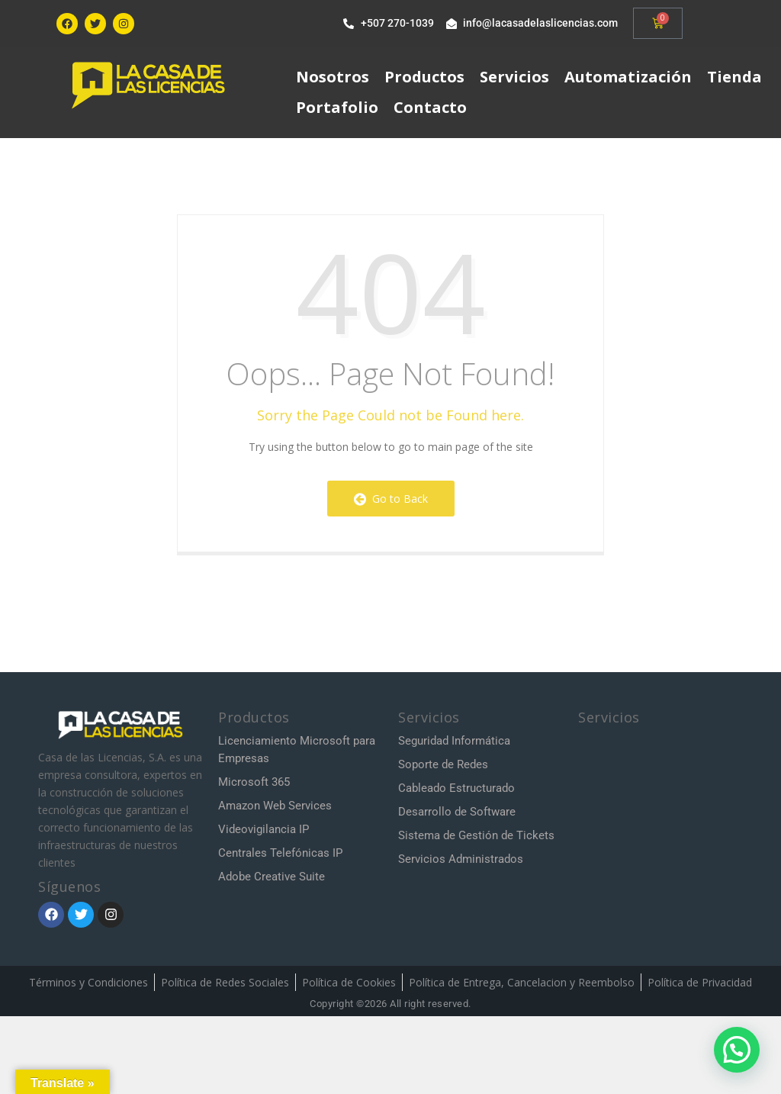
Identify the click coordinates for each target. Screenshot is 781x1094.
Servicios (514, 76)
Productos (424, 76)
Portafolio (337, 107)
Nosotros (332, 76)
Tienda (734, 76)
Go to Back (391, 498)
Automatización (628, 76)
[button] (737, 1050)
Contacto (430, 107)
